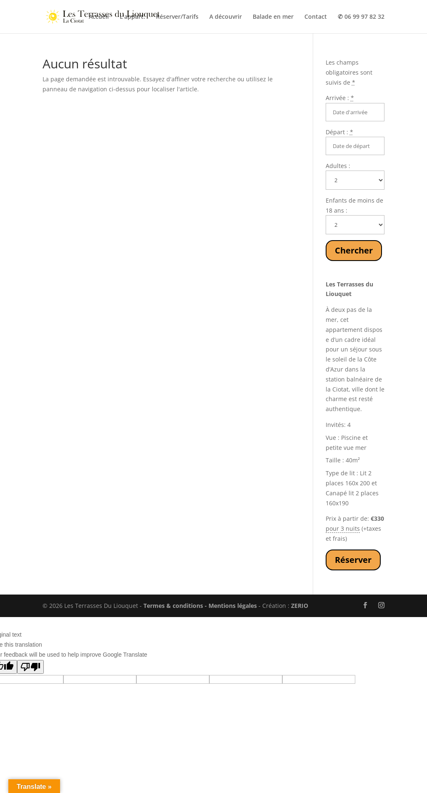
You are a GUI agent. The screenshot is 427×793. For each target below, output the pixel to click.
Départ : (339, 132)
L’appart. (132, 17)
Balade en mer (273, 17)
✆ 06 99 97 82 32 (361, 17)
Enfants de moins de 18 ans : (354, 205)
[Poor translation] (30, 667)
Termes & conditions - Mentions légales (200, 606)
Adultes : (338, 166)
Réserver (353, 559)
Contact (315, 17)
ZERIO (299, 606)
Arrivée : (340, 98)
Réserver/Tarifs (177, 17)
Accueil (99, 17)
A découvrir (225, 17)
